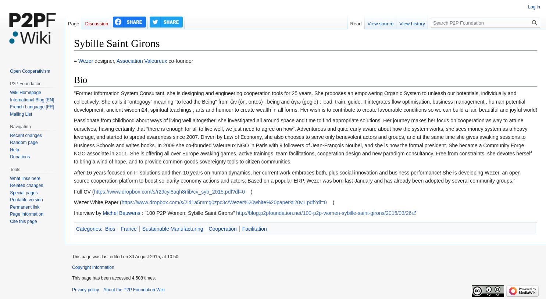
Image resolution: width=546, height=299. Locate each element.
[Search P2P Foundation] (485, 23)
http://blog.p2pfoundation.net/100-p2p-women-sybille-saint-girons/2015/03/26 (323, 213)
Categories (88, 229)
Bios (110, 229)
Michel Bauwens (121, 213)
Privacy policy (85, 289)
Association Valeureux (142, 61)
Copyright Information (93, 267)
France (129, 229)
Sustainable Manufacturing (172, 229)
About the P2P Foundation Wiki (134, 289)
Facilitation (254, 229)
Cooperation (223, 229)
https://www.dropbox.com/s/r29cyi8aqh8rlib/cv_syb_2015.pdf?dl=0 (169, 192)
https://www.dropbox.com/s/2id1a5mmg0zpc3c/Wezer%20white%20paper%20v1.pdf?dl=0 (224, 202)
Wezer (85, 61)
